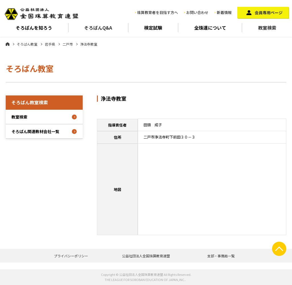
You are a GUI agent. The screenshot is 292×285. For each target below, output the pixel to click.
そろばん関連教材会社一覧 (35, 131)
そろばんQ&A (98, 27)
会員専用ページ (269, 12)
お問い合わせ (197, 12)
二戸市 (67, 44)
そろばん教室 (27, 44)
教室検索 (267, 27)
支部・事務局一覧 (221, 255)
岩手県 (50, 44)
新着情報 (224, 12)
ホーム (7, 44)
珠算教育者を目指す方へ (157, 12)
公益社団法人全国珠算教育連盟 (146, 255)
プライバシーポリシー (71, 255)
